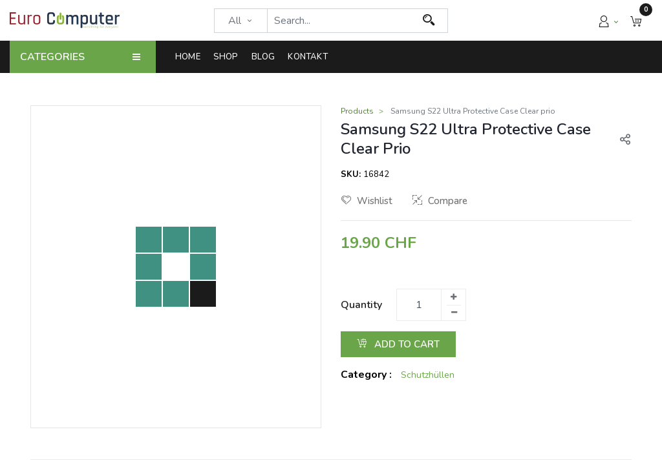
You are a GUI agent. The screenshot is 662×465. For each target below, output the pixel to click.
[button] (636, 20)
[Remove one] (454, 312)
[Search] (429, 20)
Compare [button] (439, 200)
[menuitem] (191, 57)
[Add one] (453, 297)
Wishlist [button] (366, 200)
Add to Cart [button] (398, 344)
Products (357, 111)
